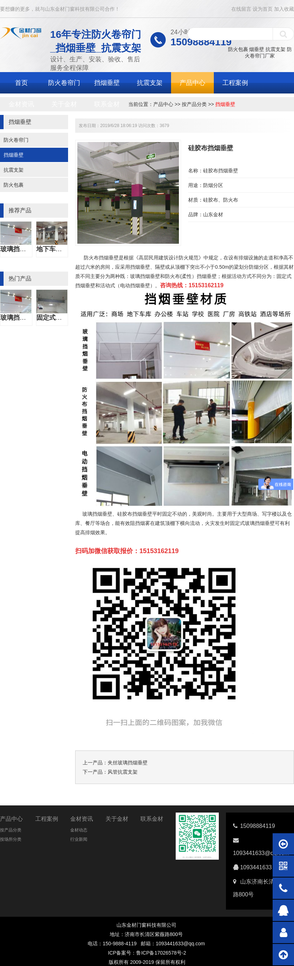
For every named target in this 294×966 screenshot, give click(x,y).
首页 (21, 82)
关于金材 (64, 104)
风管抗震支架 (123, 772)
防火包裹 (238, 49)
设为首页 (263, 9)
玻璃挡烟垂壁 (19, 249)
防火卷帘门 (64, 82)
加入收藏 (284, 9)
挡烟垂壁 (107, 82)
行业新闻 (78, 839)
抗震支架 (275, 49)
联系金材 (107, 104)
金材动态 (78, 830)
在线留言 (241, 9)
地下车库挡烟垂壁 (62, 249)
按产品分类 (194, 104)
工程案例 (235, 82)
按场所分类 (10, 839)
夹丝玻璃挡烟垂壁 (128, 762)
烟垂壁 (256, 49)
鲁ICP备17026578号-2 (161, 953)
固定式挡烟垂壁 (58, 317)
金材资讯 (21, 104)
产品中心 (192, 82)
